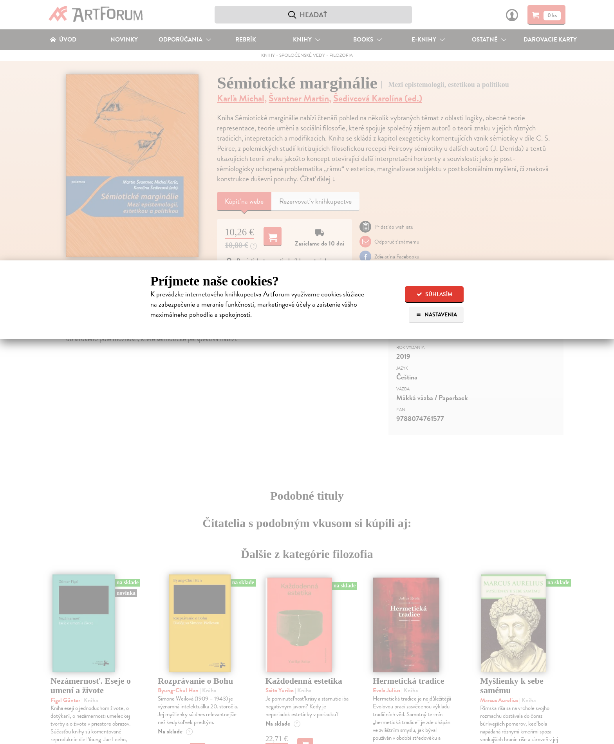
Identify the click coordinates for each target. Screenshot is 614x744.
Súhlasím (434, 294)
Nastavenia (436, 315)
